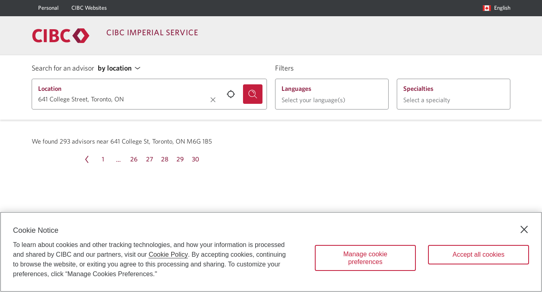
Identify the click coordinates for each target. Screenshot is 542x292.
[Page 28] (164, 159)
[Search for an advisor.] (252, 94)
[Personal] (48, 8)
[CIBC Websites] (89, 8)
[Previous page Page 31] (87, 159)
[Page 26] (133, 159)
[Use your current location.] (231, 94)
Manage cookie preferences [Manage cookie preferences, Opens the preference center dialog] (365, 258)
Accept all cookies (478, 254)
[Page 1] (103, 159)
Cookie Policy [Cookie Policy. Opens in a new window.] (168, 254)
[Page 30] (195, 159)
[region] (271, 252)
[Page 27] (149, 159)
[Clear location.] (213, 99)
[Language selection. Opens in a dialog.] (496, 8)
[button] (121, 68)
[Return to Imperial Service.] (61, 35)
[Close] (524, 229)
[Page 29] (180, 159)
